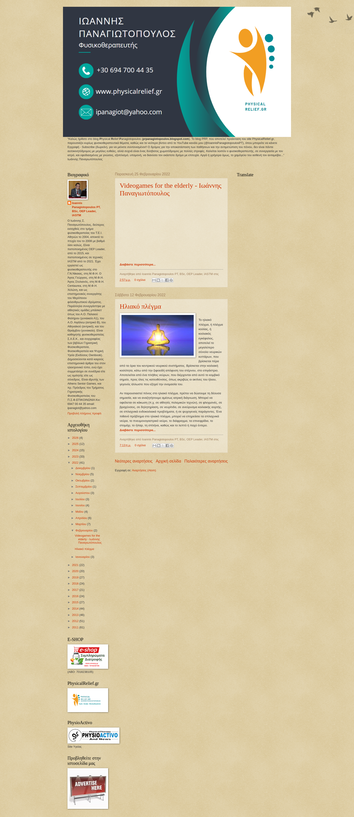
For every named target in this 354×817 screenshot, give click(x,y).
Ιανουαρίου (83, 557)
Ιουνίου (80, 505)
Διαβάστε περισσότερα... (138, 264)
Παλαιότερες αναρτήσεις (206, 461)
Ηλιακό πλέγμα (140, 306)
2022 (75, 462)
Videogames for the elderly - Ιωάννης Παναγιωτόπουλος (88, 539)
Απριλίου (81, 518)
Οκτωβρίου (83, 480)
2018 (75, 583)
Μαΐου (79, 511)
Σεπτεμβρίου (84, 486)
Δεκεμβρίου (83, 468)
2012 (75, 621)
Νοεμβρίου (82, 474)
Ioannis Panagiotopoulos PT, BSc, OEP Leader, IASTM (86, 209)
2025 (75, 444)
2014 (75, 608)
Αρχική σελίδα (168, 461)
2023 (75, 456)
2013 (75, 615)
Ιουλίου (80, 499)
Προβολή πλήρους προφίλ (84, 413)
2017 (75, 590)
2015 (75, 602)
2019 (75, 577)
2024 (75, 450)
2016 (75, 596)
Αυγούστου (83, 493)
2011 (75, 627)
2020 (75, 571)
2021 (75, 565)
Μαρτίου (81, 524)
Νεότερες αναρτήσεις (134, 461)
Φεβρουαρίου (84, 530)
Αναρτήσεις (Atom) (144, 470)
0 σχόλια (139, 280)
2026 (75, 437)
